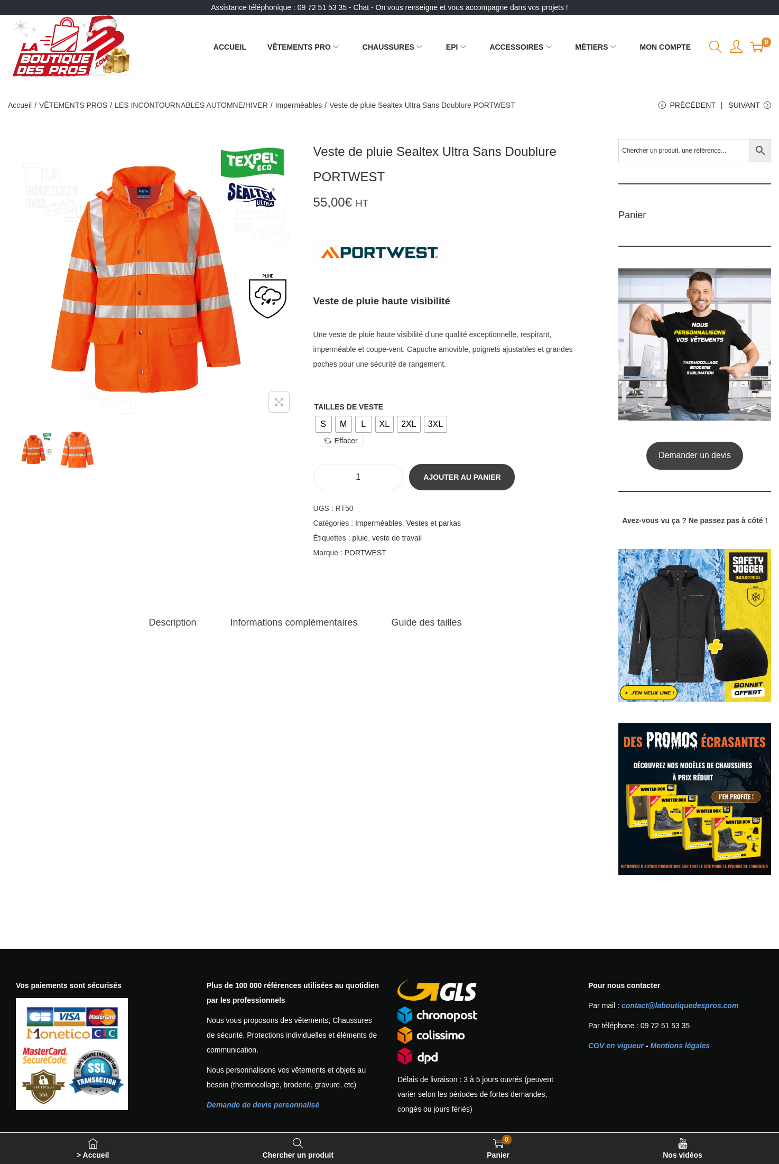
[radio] (323, 424)
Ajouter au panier (461, 477)
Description (173, 622)
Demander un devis (695, 455)
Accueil (20, 105)
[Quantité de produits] (358, 477)
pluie (360, 538)
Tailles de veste (348, 407)
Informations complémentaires (294, 622)
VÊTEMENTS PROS (73, 105)
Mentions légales (680, 1045)
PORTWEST (365, 552)
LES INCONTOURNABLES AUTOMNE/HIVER (191, 105)
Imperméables (298, 105)
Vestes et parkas (433, 523)
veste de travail (397, 538)
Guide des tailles (427, 622)
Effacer (341, 440)
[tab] (173, 622)
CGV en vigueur (616, 1045)
